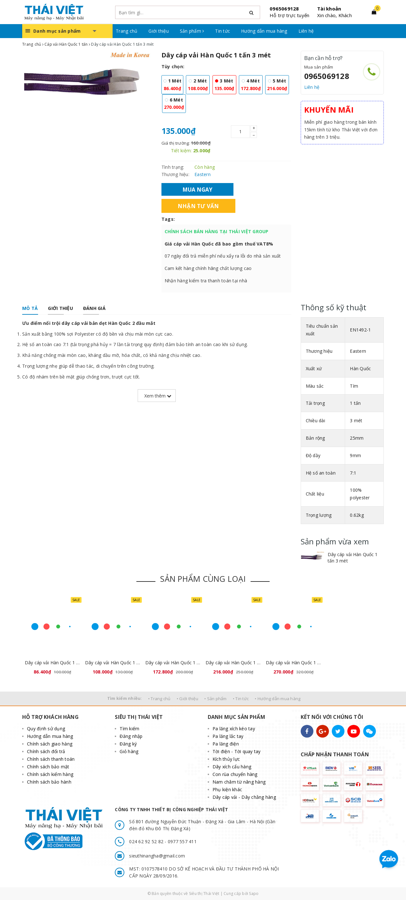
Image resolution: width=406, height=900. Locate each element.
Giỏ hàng (129, 751)
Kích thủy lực (226, 759)
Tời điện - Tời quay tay (237, 751)
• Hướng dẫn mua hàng (277, 698)
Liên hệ (306, 31)
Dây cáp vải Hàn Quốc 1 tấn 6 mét (293, 663)
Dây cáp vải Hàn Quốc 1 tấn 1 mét (52, 663)
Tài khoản (329, 8)
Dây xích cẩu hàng (232, 767)
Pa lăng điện (226, 744)
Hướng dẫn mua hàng (264, 31)
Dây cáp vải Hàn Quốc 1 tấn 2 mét (112, 663)
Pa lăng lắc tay (228, 736)
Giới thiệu (158, 31)
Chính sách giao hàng (49, 744)
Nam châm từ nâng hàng (239, 782)
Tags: (168, 219)
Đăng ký (128, 744)
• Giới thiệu (187, 698)
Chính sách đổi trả (46, 751)
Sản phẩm (192, 31)
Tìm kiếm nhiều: (124, 698)
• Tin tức (241, 698)
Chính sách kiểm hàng (50, 774)
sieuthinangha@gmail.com (157, 856)
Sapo (254, 893)
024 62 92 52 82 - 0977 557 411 (163, 841)
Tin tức (222, 31)
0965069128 (284, 8)
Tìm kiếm (129, 729)
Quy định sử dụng (46, 729)
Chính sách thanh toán (51, 759)
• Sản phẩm (215, 698)
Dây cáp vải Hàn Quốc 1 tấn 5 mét (233, 663)
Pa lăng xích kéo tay (234, 729)
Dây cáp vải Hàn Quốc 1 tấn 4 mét (172, 663)
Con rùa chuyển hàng (235, 774)
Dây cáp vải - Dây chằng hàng (244, 797)
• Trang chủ (159, 698)
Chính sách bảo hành (49, 782)
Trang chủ (126, 31)
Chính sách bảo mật (48, 767)
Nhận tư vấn (198, 205)
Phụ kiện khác (227, 789)
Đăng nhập (131, 736)
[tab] (30, 308)
